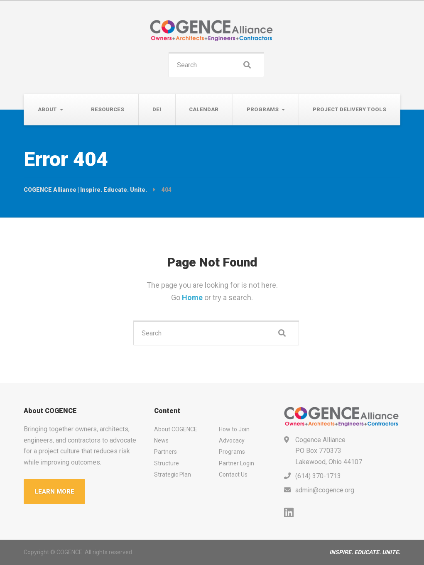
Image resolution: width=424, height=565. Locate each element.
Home (193, 297)
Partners (165, 451)
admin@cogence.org (324, 490)
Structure (166, 463)
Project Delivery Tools (349, 109)
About (47, 109)
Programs (263, 109)
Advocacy (232, 440)
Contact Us (233, 474)
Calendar (203, 109)
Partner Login (236, 463)
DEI (156, 109)
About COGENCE (175, 429)
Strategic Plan (172, 474)
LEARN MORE (54, 491)
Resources (107, 109)
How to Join (234, 429)
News (161, 440)
